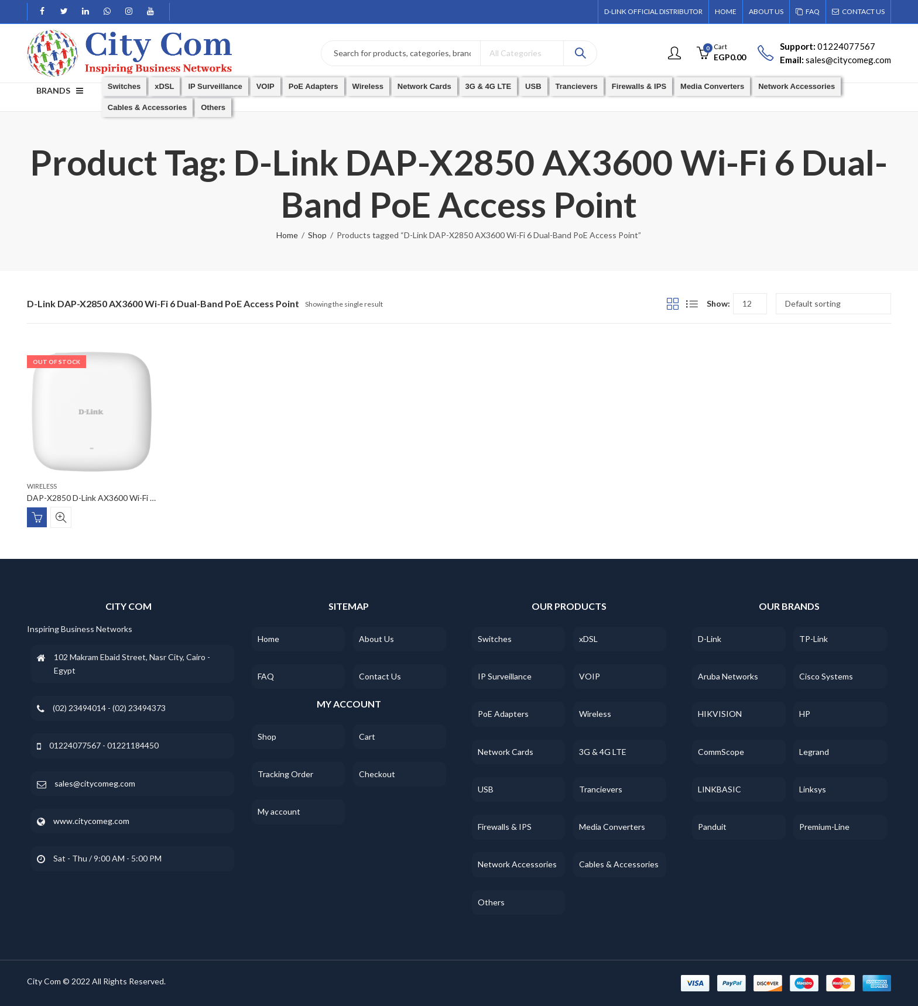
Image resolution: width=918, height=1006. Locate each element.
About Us (376, 639)
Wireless (42, 486)
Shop (317, 235)
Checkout (377, 774)
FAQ (266, 676)
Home (287, 235)
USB (486, 789)
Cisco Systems (826, 676)
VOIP (589, 676)
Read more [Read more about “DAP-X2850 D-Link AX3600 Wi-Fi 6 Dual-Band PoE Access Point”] (37, 517)
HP (804, 714)
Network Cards (505, 752)
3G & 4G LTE (602, 752)
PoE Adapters (503, 714)
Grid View (673, 303)
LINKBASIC (719, 789)
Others (491, 902)
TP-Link (813, 639)
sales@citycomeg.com (94, 783)
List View (692, 303)
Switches (495, 639)
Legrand (814, 752)
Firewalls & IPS (505, 827)
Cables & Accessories (619, 864)
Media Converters (612, 827)
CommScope (721, 752)
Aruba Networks (728, 676)
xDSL (588, 639)
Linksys (812, 789)
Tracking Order (285, 774)
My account (279, 811)
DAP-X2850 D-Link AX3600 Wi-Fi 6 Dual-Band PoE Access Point (144, 498)
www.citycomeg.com (91, 821)
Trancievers (600, 789)
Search (580, 53)
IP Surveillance (505, 676)
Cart (367, 736)
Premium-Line (824, 827)
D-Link (709, 639)
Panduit (712, 827)
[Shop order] (833, 303)
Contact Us (380, 676)
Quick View (60, 517)
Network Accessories (517, 864)
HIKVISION (720, 714)
